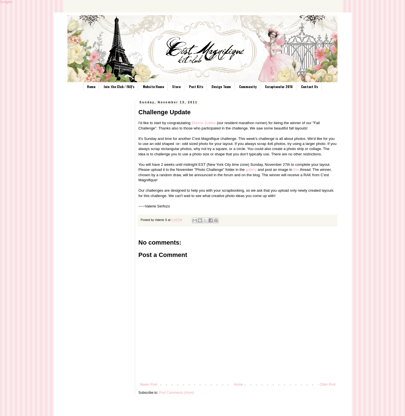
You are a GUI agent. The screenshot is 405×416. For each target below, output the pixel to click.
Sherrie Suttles (204, 123)
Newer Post (148, 384)
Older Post (328, 384)
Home (91, 86)
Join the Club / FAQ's (119, 86)
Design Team (221, 86)
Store (176, 86)
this (296, 169)
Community (247, 86)
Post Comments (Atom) (176, 393)
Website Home (153, 86)
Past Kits (196, 86)
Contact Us (309, 86)
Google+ (6, 2)
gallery (251, 169)
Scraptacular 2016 (279, 86)
